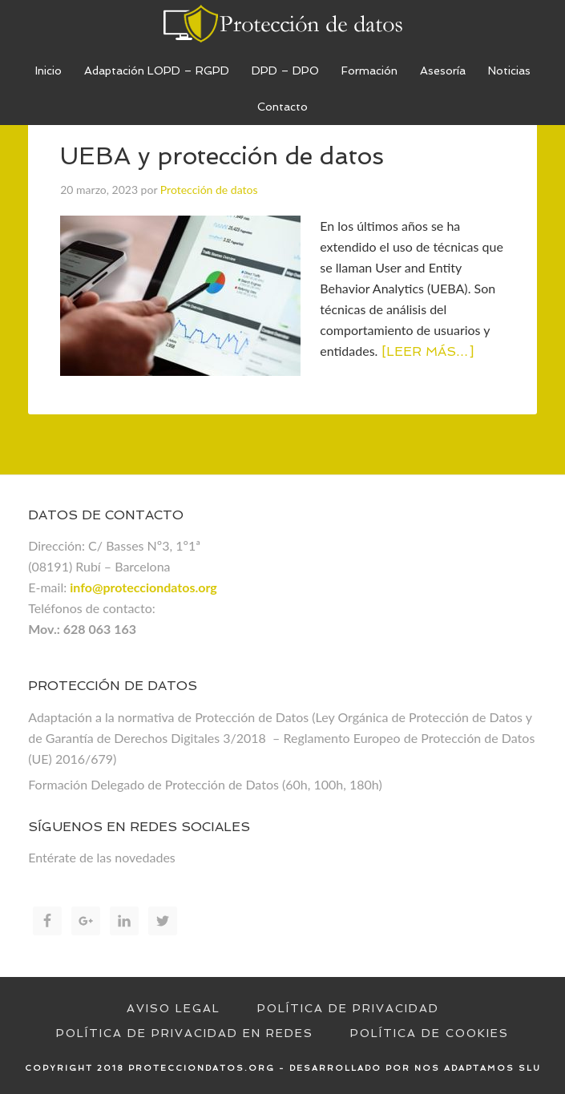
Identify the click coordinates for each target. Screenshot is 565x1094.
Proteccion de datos (282, 24)
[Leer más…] (427, 351)
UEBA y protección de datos (222, 156)
